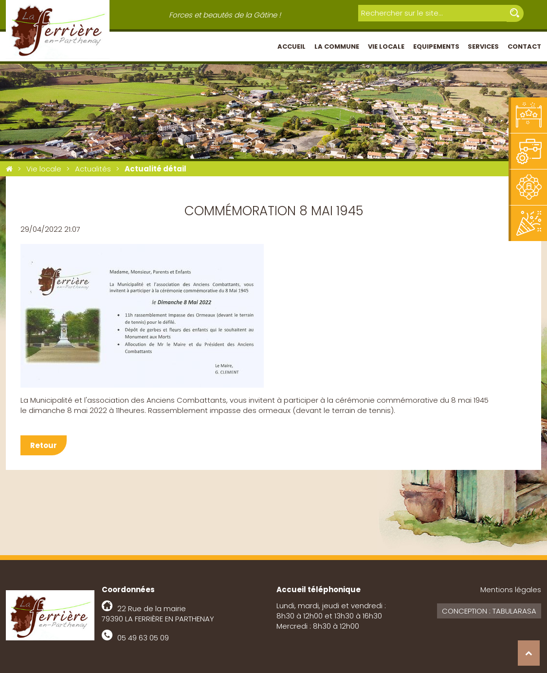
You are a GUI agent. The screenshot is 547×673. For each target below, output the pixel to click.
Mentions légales (510, 589)
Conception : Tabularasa (489, 611)
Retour (43, 445)
